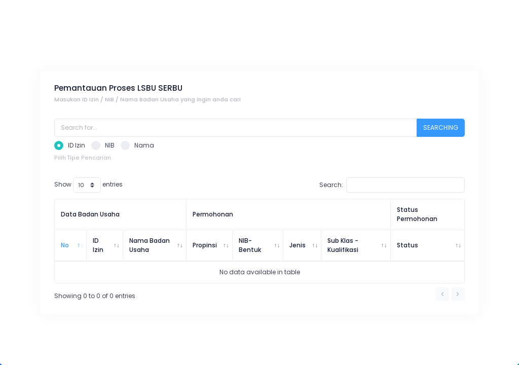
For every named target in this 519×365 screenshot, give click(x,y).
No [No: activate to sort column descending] (65, 245)
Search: (392, 185)
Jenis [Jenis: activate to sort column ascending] (297, 245)
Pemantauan (74, 45)
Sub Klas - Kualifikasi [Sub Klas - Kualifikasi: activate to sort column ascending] (342, 245)
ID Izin (69, 145)
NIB (103, 145)
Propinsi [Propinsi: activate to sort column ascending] (205, 245)
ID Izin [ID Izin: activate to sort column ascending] (98, 245)
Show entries (88, 185)
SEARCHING (440, 127)
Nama (137, 145)
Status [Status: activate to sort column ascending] (407, 245)
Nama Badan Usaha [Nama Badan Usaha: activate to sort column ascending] (149, 245)
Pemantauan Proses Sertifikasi (154, 45)
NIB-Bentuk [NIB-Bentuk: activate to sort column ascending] (250, 245)
